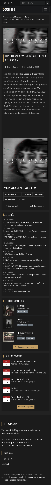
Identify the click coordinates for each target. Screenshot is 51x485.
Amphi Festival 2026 (20, 379)
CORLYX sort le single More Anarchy (18, 254)
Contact (5, 464)
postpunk (22, 199)
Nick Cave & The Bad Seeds (23, 361)
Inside (19, 335)
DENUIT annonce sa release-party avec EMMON (22, 260)
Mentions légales (18, 477)
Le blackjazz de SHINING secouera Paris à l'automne (24, 231)
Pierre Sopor (12, 67)
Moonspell (21, 306)
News (27, 17)
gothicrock (10, 199)
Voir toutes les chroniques (26, 347)
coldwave (27, 194)
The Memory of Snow (25, 332)
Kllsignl (20, 319)
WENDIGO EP (23, 322)
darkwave (39, 194)
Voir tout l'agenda (25, 407)
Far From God (23, 308)
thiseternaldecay (12, 194)
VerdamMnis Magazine (13, 17)
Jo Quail (14, 388)
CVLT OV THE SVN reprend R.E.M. (16, 292)
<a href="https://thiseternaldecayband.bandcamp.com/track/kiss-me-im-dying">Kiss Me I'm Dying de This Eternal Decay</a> (25, 126)
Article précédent (39, 206)
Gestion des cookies (18, 480)
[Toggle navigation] (45, 9)
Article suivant (10, 206)
